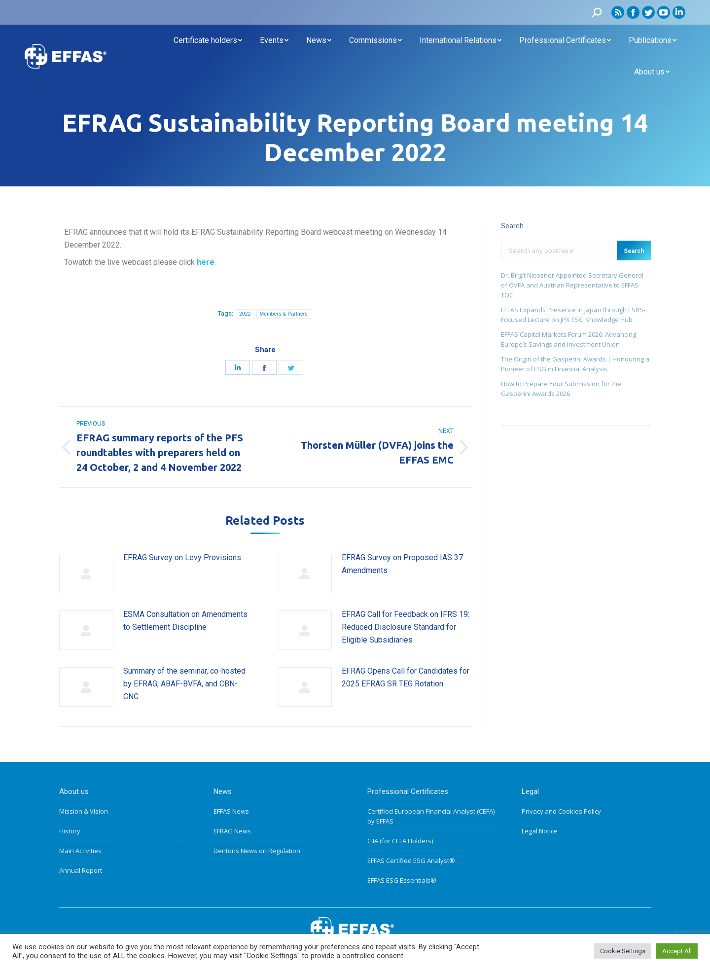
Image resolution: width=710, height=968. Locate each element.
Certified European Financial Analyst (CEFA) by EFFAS (431, 816)
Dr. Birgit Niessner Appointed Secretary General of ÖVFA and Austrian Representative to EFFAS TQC (572, 285)
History (69, 830)
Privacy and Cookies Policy (561, 811)
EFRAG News (232, 830)
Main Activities (80, 850)
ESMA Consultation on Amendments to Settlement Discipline (185, 620)
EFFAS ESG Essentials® (401, 880)
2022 (244, 314)
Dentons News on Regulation (256, 850)
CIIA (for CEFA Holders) (400, 840)
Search (634, 251)
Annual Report (80, 870)
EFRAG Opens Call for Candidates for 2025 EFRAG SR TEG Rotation (405, 677)
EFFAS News (231, 811)
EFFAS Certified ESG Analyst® (411, 860)
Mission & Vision (83, 811)
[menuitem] (208, 40)
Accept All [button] (677, 951)
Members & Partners (284, 314)
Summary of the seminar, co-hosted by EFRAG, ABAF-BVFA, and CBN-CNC (184, 683)
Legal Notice (540, 830)
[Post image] (86, 573)
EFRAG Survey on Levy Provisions (182, 557)
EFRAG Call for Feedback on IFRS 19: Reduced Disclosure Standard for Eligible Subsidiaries (405, 626)
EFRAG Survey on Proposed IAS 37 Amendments (402, 564)
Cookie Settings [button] (622, 951)
